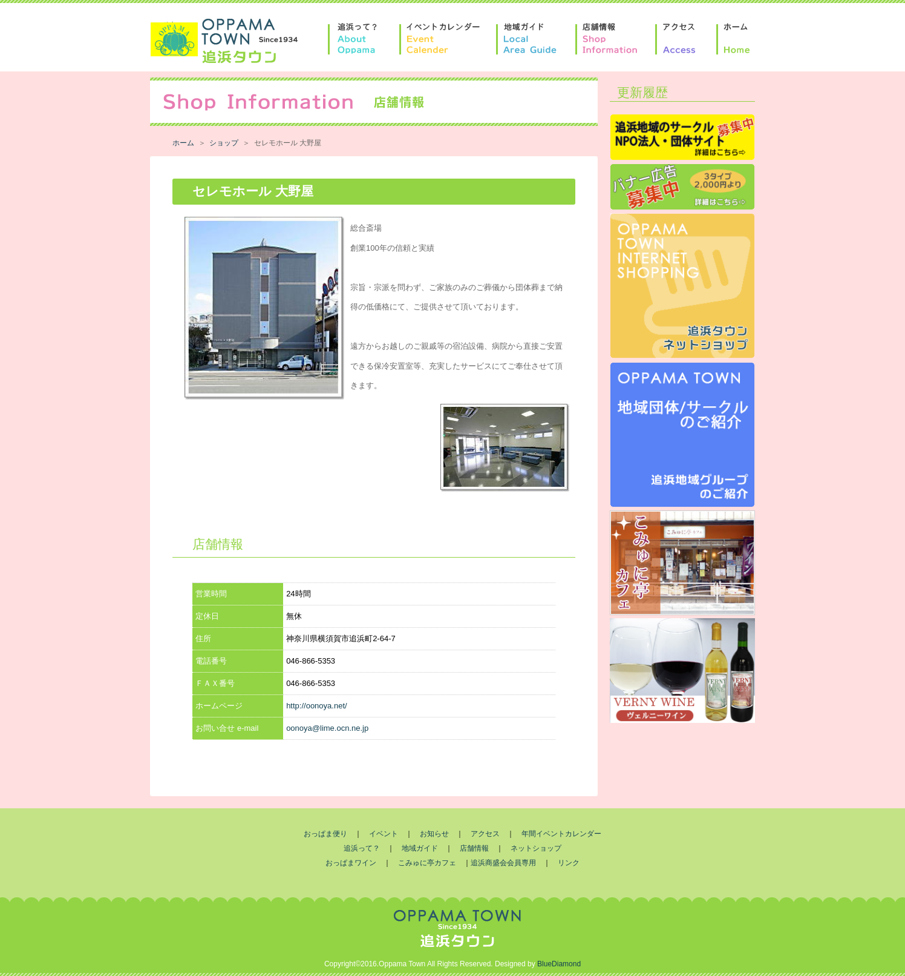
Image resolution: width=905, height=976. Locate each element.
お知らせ (434, 833)
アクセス (485, 833)
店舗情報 (474, 848)
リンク (569, 863)
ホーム (183, 143)
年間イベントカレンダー (561, 833)
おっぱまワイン (350, 863)
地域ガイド (420, 848)
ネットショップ (536, 848)
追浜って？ (362, 848)
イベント (383, 833)
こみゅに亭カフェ (427, 863)
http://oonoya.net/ (316, 705)
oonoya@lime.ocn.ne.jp (327, 728)
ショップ (223, 143)
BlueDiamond (559, 964)
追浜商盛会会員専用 (503, 863)
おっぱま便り (325, 833)
